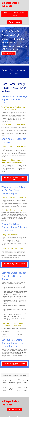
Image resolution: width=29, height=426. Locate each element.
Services (16, 12)
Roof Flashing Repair (4, 389)
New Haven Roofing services (20, 169)
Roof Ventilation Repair (25, 389)
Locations (22, 12)
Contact (14, 15)
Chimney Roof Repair (19, 389)
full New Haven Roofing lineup (12, 257)
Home (5, 12)
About (10, 12)
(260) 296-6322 (11, 119)
